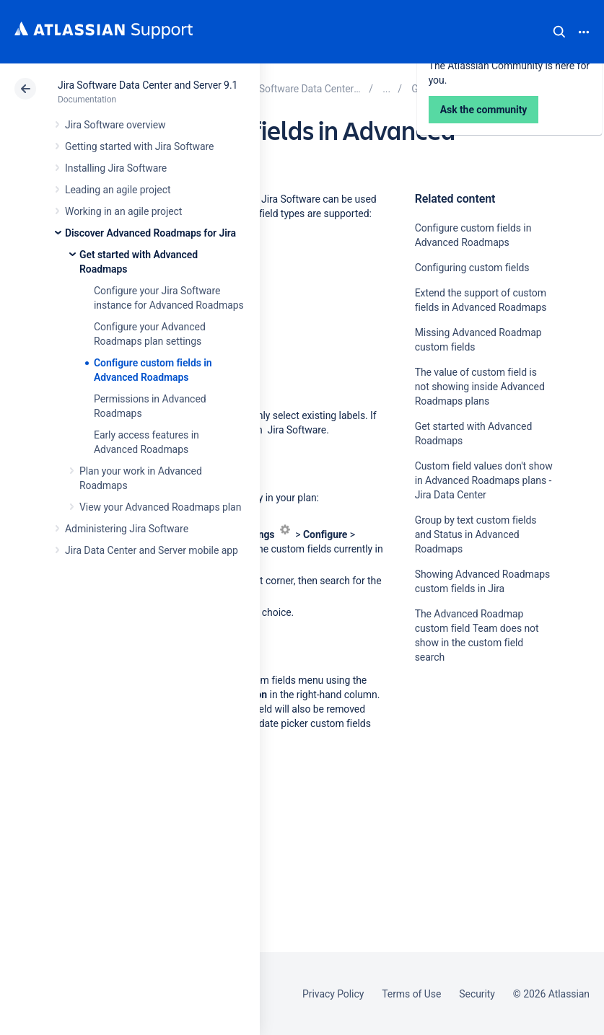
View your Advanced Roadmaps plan (160, 507)
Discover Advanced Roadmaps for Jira (150, 233)
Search (559, 31)
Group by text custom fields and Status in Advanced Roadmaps (476, 534)
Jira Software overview (115, 125)
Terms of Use (411, 994)
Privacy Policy (333, 994)
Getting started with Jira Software (139, 146)
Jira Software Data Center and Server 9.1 (147, 85)
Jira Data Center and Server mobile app (151, 550)
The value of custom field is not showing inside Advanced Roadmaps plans (480, 386)
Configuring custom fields (472, 267)
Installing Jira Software (116, 168)
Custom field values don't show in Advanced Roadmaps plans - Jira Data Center (484, 480)
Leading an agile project (117, 189)
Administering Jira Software (126, 528)
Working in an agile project (123, 211)
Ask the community (484, 793)
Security (477, 994)
